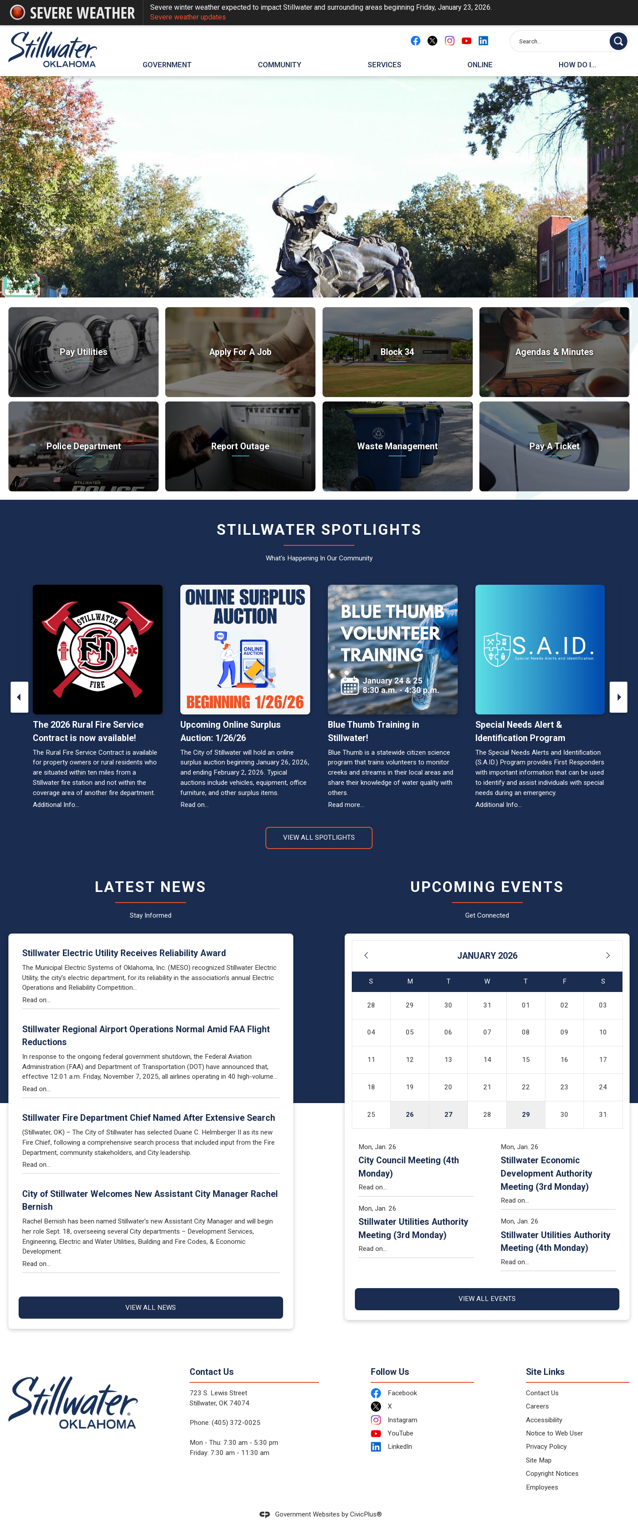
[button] (618, 41)
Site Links (545, 1372)
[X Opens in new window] (432, 40)
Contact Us (542, 1393)
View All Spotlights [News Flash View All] (319, 837)
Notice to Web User (554, 1433)
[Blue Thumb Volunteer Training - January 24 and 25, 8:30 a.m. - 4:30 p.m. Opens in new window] (393, 649)
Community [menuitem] (279, 64)
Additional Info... (56, 805)
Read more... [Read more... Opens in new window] (346, 805)
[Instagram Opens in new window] (450, 40)
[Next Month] (608, 956)
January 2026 (487, 956)
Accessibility (544, 1420)
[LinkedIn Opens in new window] (423, 1447)
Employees (542, 1487)
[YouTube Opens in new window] (466, 40)
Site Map (539, 1460)
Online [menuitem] (480, 64)
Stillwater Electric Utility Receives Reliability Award (124, 953)
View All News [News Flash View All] (150, 1308)
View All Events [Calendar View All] (487, 1299)
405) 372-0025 (237, 1423)
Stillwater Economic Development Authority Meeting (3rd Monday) (546, 1173)
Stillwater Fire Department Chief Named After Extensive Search (148, 1118)
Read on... (194, 805)
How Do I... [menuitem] (577, 64)
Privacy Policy (546, 1447)
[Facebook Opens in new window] (415, 40)
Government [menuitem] (167, 64)
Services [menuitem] (384, 64)
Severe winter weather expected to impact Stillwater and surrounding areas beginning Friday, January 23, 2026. (386, 13)
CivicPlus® (366, 1514)
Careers (537, 1406)
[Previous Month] (366, 956)
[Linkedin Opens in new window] (483, 40)
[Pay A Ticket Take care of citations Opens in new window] (554, 446)
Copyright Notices (552, 1474)
